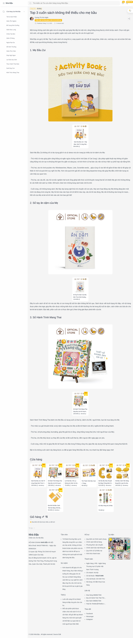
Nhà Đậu (9, 3)
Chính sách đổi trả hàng (94, 542)
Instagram (89, 619)
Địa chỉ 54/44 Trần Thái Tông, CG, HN (96, 598)
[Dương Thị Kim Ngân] (41, 17)
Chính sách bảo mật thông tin (95, 548)
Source (55, 634)
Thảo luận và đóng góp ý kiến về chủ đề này (48, 20)
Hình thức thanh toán (93, 553)
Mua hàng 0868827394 (93, 595)
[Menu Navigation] (4, 3)
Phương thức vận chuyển (94, 545)
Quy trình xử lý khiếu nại (94, 550)
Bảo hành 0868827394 (93, 601)
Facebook (89, 613)
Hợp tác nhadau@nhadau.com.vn (95, 604)
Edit (59, 634)
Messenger (90, 616)
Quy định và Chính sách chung (96, 539)
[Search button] (30, 3)
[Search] (74, 3)
